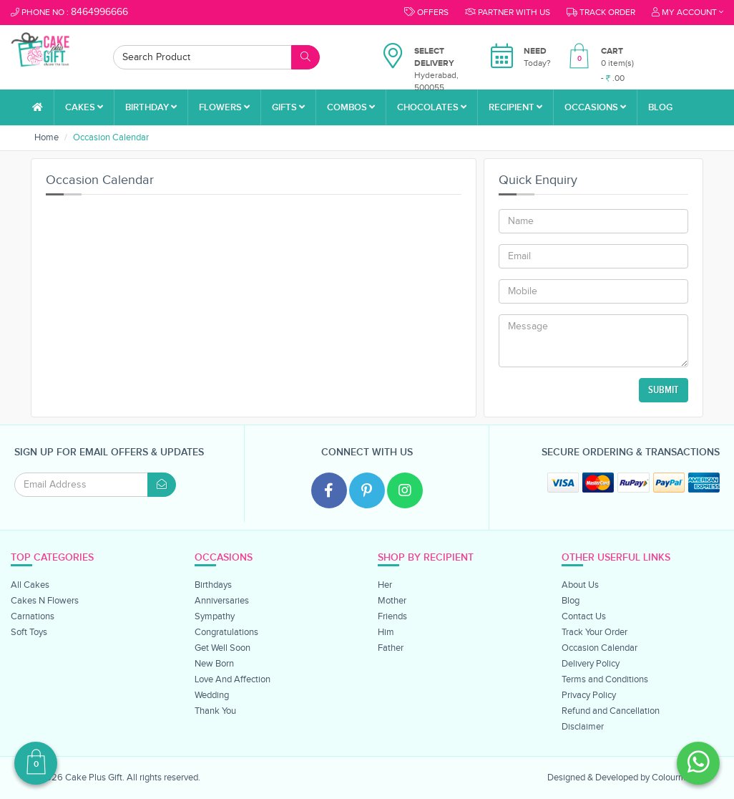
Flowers (224, 107)
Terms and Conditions (605, 679)
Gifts (288, 107)
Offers (426, 12)
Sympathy (215, 616)
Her (385, 585)
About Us (580, 585)
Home (46, 137)
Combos (351, 107)
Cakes (84, 107)
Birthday (151, 107)
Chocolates (431, 107)
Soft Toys (29, 632)
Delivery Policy (591, 663)
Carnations (32, 616)
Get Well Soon (222, 648)
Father (390, 648)
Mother (392, 600)
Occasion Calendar (599, 648)
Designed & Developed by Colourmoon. (625, 777)
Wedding (212, 695)
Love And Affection (232, 679)
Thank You (215, 711)
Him (386, 632)
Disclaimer (583, 726)
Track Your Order (594, 632)
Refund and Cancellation (611, 711)
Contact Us (584, 616)
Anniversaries (222, 600)
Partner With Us (507, 12)
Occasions (595, 107)
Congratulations (226, 632)
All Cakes (30, 585)
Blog (660, 107)
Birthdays (213, 585)
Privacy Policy (589, 695)
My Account (687, 12)
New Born (214, 663)
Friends (392, 616)
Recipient (515, 107)
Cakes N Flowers (45, 600)
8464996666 (99, 12)
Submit (663, 390)
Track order (601, 12)
